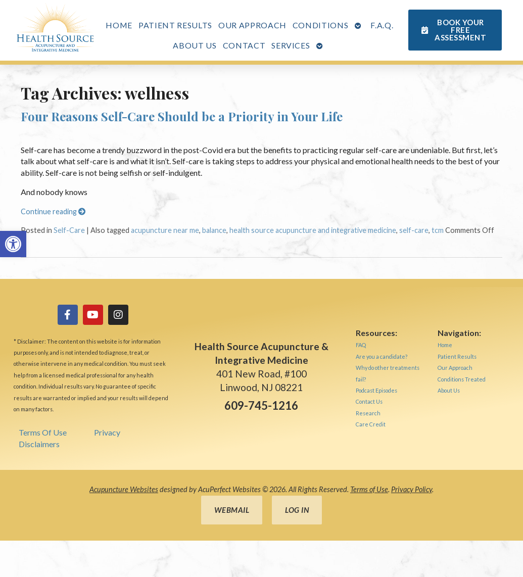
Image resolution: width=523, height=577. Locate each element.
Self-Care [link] (69, 230)
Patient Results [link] (175, 25)
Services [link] (290, 45)
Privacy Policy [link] (411, 489)
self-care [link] (414, 230)
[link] (13, 244)
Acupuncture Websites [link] (123, 489)
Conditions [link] (321, 25)
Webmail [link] (232, 509)
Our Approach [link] (252, 25)
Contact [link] (244, 45)
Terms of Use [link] (369, 489)
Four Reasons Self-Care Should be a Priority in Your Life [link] (182, 116)
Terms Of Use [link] (43, 432)
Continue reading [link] (53, 211)
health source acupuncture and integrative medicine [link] (312, 230)
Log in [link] (297, 509)
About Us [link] (194, 45)
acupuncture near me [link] (165, 230)
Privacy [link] (107, 432)
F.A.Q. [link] (381, 25)
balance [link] (214, 230)
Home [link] (119, 25)
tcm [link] (438, 230)
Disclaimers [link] (39, 444)
